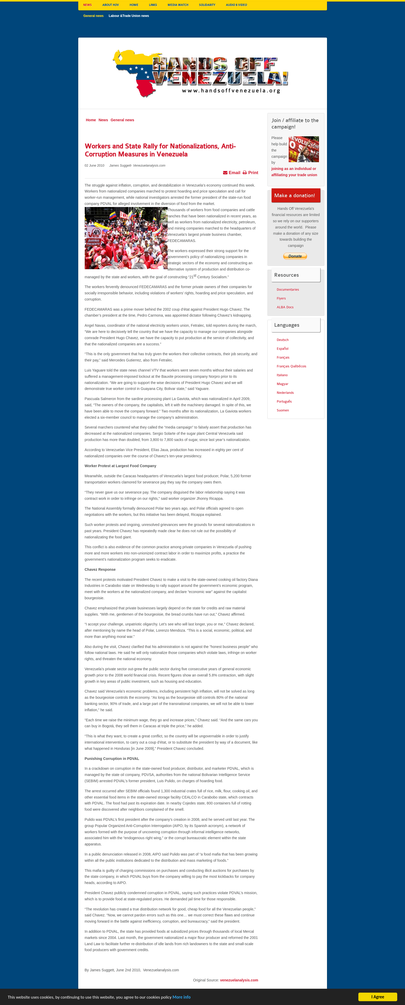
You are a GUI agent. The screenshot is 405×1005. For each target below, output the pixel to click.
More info (182, 999)
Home (91, 120)
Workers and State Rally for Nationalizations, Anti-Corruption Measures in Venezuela (160, 150)
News (103, 120)
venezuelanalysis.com (239, 980)
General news (122, 120)
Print (250, 172)
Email (231, 172)
